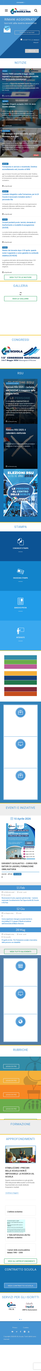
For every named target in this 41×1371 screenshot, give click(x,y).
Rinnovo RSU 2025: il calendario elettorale (16, 431)
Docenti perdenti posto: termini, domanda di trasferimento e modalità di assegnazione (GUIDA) (18, 225)
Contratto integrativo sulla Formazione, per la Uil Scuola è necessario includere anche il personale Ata (20, 197)
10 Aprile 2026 (20, 818)
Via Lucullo (6, 895)
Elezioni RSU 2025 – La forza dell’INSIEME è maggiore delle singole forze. (20, 390)
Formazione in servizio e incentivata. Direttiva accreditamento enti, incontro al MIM (19, 168)
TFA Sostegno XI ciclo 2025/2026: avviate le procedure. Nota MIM (19, 135)
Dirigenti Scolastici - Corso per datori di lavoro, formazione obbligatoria (19, 866)
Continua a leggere (11, 1219)
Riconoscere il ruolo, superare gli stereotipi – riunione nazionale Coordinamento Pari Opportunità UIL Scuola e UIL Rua (20, 900)
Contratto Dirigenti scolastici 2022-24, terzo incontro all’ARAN (19, 105)
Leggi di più (11, 1073)
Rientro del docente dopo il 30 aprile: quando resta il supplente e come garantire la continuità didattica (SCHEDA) (20, 253)
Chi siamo (21, 2)
